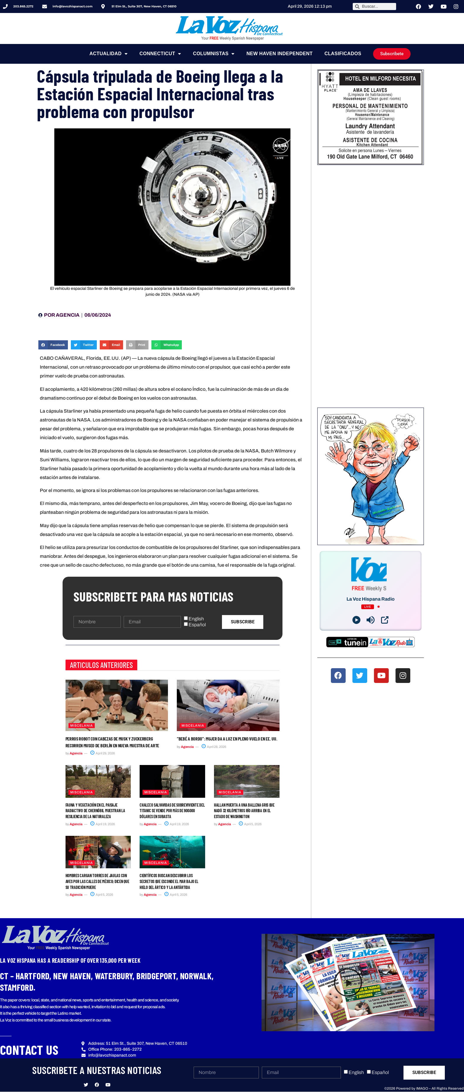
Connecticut (160, 53)
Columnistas (214, 53)
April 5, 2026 (250, 824)
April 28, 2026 (214, 746)
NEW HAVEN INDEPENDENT (279, 53)
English (196, 618)
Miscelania (81, 725)
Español (197, 624)
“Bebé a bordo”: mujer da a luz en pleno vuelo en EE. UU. (227, 738)
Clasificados (342, 53)
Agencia (76, 753)
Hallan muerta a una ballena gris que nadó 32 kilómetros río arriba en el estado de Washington (244, 810)
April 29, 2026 (102, 753)
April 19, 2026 (102, 824)
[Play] (356, 620)
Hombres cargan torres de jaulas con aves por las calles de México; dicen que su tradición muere (97, 881)
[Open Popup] (385, 620)
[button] (53, 345)
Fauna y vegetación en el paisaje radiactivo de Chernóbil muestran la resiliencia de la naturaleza (95, 810)
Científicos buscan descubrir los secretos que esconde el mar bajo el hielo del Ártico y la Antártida (169, 881)
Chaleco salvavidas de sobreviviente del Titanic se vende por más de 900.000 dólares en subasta (172, 810)
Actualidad (108, 53)
